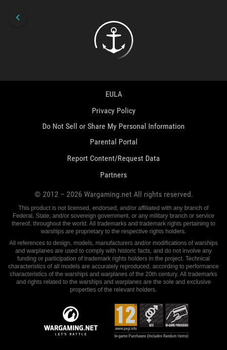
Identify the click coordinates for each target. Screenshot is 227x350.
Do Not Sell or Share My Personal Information (113, 126)
